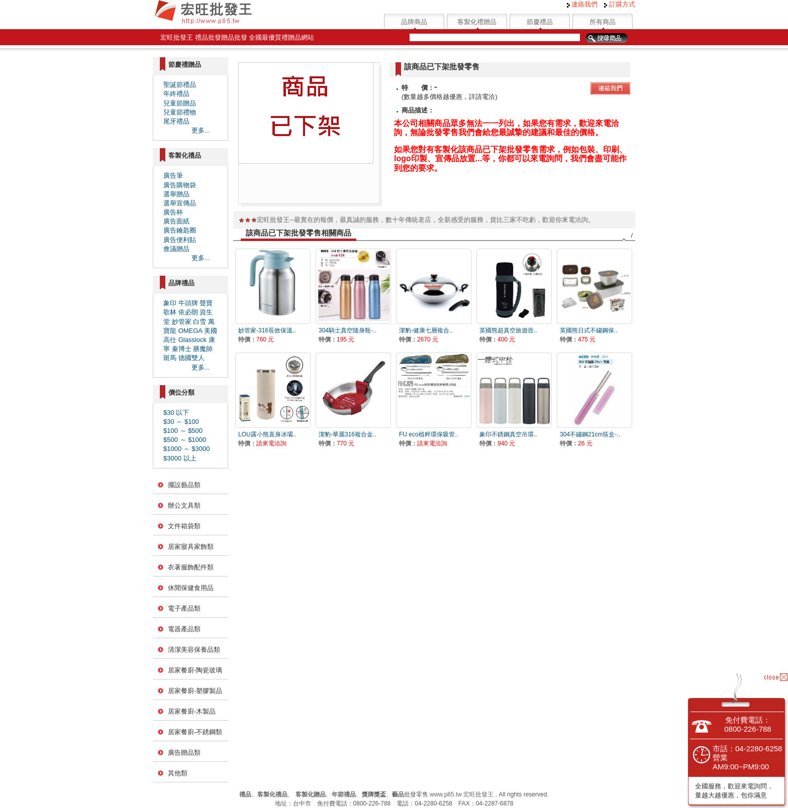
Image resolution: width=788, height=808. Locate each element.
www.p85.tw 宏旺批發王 (462, 794)
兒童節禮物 (179, 112)
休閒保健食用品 (191, 588)
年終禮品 (176, 93)
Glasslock (192, 339)
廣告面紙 (176, 221)
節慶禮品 (540, 22)
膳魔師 (203, 349)
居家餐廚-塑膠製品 (195, 691)
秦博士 (181, 349)
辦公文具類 (184, 505)
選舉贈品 (176, 194)
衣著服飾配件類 (191, 567)
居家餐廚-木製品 (192, 711)
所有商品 (602, 22)
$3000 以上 (179, 458)
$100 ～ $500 (183, 430)
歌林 (169, 312)
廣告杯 (173, 212)
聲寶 (206, 303)
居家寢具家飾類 (191, 546)
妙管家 (181, 321)
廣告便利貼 (179, 240)
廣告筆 (173, 175)
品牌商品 (414, 22)
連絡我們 (582, 4)
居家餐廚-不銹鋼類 (195, 732)
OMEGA (190, 330)
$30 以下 (176, 412)
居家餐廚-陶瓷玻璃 (195, 670)
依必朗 (188, 312)
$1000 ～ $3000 (186, 448)
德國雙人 (191, 358)
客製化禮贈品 (477, 22)
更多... (200, 130)
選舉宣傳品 (179, 203)
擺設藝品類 (184, 485)
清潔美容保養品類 (194, 649)
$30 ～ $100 (181, 421)
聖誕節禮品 (179, 84)
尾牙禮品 (176, 121)
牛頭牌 (188, 303)
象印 (169, 303)
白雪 (199, 321)
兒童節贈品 (179, 103)
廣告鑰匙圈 (179, 230)
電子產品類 (184, 608)
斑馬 (169, 358)
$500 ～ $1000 (184, 439)
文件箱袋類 (184, 526)
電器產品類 (184, 629)
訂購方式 (619, 4)
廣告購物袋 (179, 185)
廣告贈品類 (184, 752)
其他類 (177, 773)
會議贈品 (176, 249)
